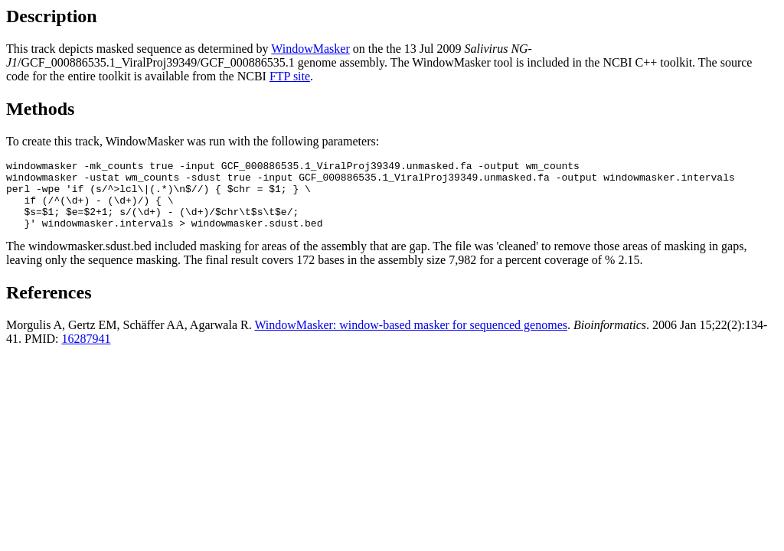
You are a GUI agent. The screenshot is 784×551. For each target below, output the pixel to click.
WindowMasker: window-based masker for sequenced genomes (410, 338)
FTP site (290, 76)
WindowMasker (310, 48)
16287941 (85, 352)
